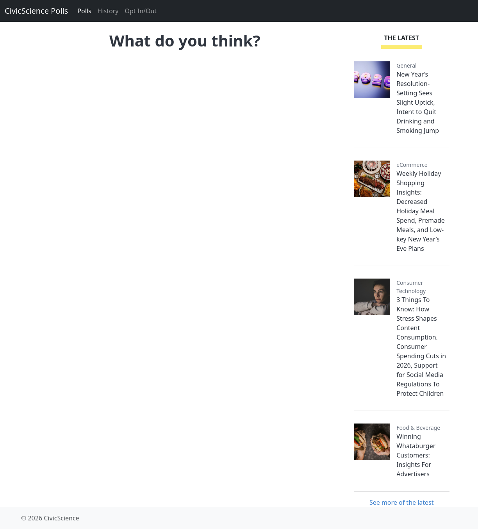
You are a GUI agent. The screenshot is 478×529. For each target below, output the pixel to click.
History (108, 11)
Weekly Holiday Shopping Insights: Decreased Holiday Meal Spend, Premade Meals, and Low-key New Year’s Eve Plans (420, 211)
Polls (84, 11)
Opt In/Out (141, 11)
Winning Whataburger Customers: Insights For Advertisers (415, 455)
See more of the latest (401, 502)
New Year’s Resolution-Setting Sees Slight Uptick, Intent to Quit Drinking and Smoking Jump (417, 102)
